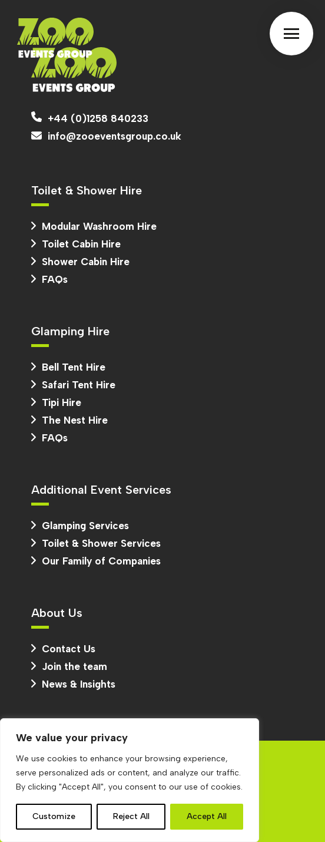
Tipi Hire (56, 402)
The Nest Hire (69, 420)
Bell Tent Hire (68, 367)
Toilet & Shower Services (96, 543)
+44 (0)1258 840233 (89, 117)
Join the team (69, 666)
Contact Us (63, 649)
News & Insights (73, 684)
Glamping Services (80, 525)
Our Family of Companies (96, 561)
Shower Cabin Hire (80, 262)
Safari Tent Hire (73, 385)
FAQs (49, 279)
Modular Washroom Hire (94, 226)
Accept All (207, 816)
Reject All (131, 816)
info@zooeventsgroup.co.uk (106, 136)
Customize (53, 816)
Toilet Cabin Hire (76, 244)
